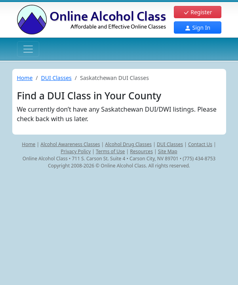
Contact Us (200, 144)
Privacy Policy (76, 151)
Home (25, 78)
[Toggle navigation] (28, 49)
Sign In (197, 27)
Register (197, 12)
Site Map (167, 151)
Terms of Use (110, 151)
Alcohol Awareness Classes (70, 144)
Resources (141, 151)
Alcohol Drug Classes (128, 144)
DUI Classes (56, 78)
